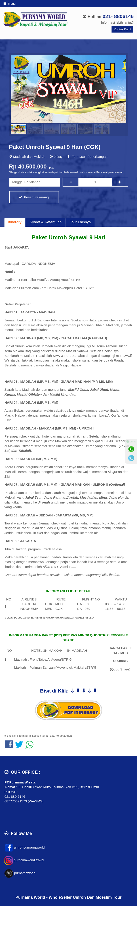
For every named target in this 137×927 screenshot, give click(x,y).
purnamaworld (24, 873)
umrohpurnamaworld (29, 847)
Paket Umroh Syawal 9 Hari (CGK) (55, 147)
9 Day (58, 156)
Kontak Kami (122, 29)
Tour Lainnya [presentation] (80, 222)
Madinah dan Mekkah (29, 156)
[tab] (14, 222)
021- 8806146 (118, 16)
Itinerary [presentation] (15, 222)
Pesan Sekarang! (34, 197)
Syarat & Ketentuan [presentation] (45, 222)
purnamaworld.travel (29, 860)
